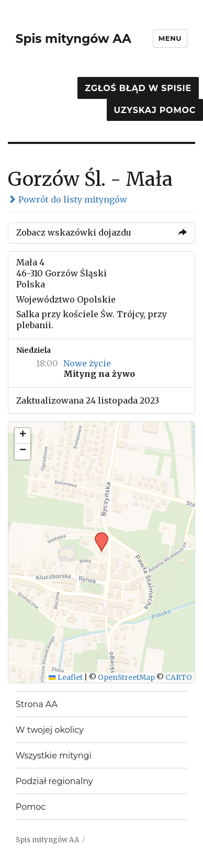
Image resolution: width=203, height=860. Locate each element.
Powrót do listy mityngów (67, 199)
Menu (170, 38)
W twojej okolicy (50, 730)
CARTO (178, 677)
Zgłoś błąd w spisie (138, 88)
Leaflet (66, 677)
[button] (98, 535)
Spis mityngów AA (73, 38)
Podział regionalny (54, 781)
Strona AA (37, 704)
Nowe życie (87, 363)
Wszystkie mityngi (54, 756)
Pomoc (31, 807)
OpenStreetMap (126, 677)
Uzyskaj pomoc (155, 110)
